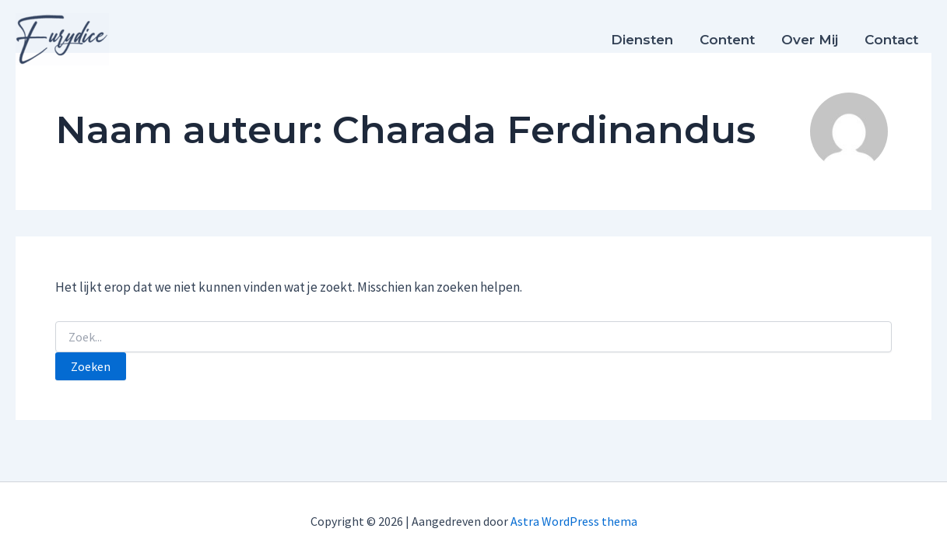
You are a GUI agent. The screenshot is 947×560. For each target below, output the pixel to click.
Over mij (809, 39)
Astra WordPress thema (573, 521)
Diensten (642, 39)
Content (727, 39)
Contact (891, 39)
